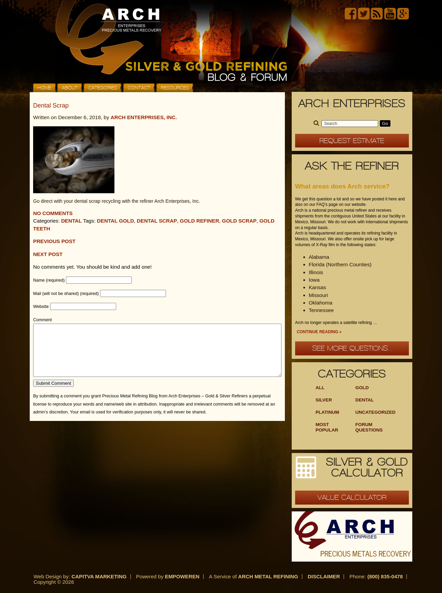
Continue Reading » (319, 331)
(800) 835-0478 (385, 576)
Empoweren (182, 576)
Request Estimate (351, 140)
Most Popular (327, 427)
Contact (139, 87)
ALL (320, 387)
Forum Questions (369, 427)
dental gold (115, 221)
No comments (53, 213)
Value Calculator (351, 497)
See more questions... (352, 348)
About (70, 87)
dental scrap (157, 221)
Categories (102, 87)
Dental (71, 221)
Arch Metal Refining (268, 576)
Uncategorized (375, 412)
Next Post (48, 254)
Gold (362, 387)
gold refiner (199, 221)
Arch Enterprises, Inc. (144, 117)
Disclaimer (324, 576)
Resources (175, 87)
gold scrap (239, 221)
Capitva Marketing (98, 576)
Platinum (327, 412)
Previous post (54, 241)
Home (44, 87)
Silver (324, 400)
